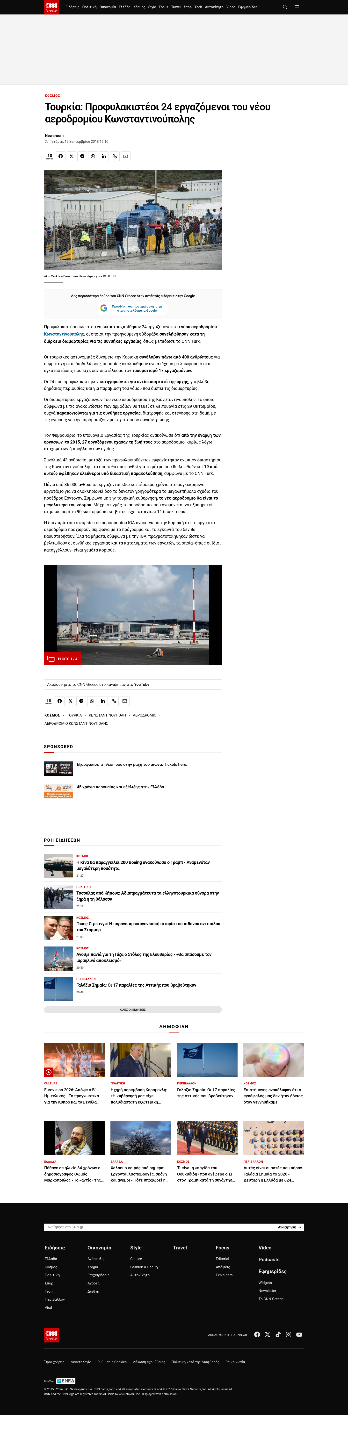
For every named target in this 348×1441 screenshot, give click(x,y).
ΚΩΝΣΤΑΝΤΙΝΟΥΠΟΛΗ (107, 715)
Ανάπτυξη (95, 1259)
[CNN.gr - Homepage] (51, 7)
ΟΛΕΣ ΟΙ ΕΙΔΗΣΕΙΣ (132, 1009)
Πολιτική (89, 7)
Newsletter (267, 1291)
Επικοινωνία (235, 1362)
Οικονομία (108, 7)
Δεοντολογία (81, 1362)
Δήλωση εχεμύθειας (149, 1362)
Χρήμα (92, 1267)
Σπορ (187, 7)
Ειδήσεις (72, 7)
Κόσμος (139, 7)
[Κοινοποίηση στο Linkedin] (104, 156)
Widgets (265, 1283)
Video (230, 7)
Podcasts (269, 1259)
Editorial (222, 1259)
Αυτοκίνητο (214, 7)
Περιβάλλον (55, 1299)
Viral (48, 1307)
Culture (136, 1259)
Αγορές (93, 1283)
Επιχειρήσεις (98, 1275)
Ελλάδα (124, 7)
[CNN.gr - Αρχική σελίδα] (51, 1335)
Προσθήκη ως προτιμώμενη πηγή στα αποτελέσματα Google (131, 308)
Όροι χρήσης (54, 1362)
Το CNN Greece (271, 1299)
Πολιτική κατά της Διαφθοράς (195, 1362)
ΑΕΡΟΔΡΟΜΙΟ (144, 715)
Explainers (224, 1275)
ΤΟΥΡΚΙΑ (74, 715)
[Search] (289, 1227)
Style (152, 7)
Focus (163, 7)
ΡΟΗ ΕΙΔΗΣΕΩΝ (62, 840)
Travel (176, 7)
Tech (198, 7)
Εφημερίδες (248, 7)
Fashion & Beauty (144, 1267)
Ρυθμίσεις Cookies (112, 1362)
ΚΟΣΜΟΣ (52, 95)
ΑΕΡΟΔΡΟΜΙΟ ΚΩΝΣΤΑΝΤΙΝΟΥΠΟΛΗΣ (76, 723)
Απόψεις (223, 1267)
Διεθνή (93, 1291)
